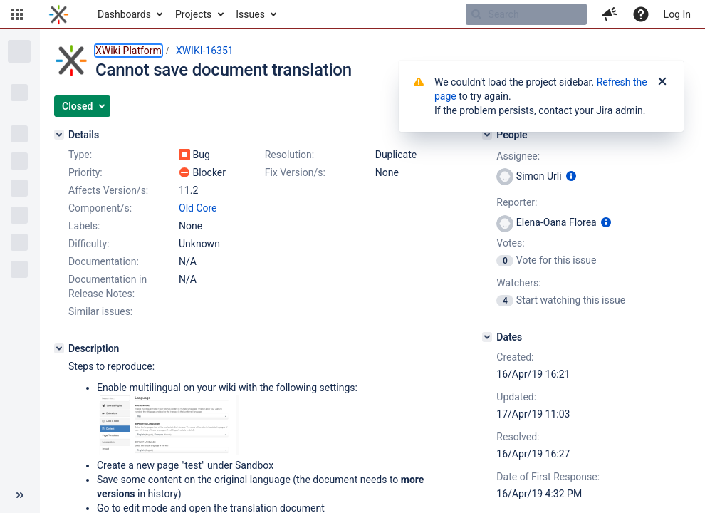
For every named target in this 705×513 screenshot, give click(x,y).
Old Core (198, 208)
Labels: (84, 226)
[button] (17, 14)
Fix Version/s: (295, 172)
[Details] (59, 135)
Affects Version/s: (108, 190)
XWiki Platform (128, 50)
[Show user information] (571, 176)
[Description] (59, 348)
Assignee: (518, 156)
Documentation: (103, 261)
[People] (487, 135)
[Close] (662, 82)
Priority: (85, 172)
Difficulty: (89, 243)
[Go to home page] (58, 14)
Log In (677, 14)
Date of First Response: (548, 476)
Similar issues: (100, 311)
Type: (80, 154)
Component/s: (100, 208)
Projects (193, 14)
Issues (250, 14)
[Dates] (487, 337)
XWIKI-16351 (205, 50)
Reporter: (516, 202)
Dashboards (124, 14)
